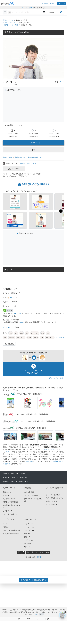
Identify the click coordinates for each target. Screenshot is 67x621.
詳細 (36, 614)
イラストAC (28, 524)
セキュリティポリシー (10, 514)
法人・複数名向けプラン (54, 498)
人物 (11, 20)
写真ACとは (7, 492)
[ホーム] (19, 619)
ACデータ (27, 543)
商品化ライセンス (52, 501)
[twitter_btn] (19, 552)
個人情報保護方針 (9, 499)
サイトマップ (7, 511)
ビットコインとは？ (56, 378)
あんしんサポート (52, 504)
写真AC (5, 20)
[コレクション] (37, 619)
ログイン (9, 452)
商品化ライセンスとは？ (29, 163)
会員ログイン (49, 449)
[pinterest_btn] (28, 552)
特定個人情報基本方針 (10, 502)
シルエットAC (29, 527)
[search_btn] (61, 12)
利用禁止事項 (7, 157)
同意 (41, 614)
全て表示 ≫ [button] (60, 337)
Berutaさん (18, 313)
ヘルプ (5, 524)
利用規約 (6, 527)
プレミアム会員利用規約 (11, 530)
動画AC (27, 537)
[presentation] (61, 403)
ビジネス (13, 22)
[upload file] (44, 12)
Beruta (62, 82)
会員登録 (29, 461)
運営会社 (6, 495)
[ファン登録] (28, 619)
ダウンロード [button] (33, 143)
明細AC (27, 547)
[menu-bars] (5, 12)
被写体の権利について (36, 157)
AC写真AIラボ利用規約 (11, 533)
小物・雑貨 (14, 25)
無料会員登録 (29, 492)
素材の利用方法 (20, 157)
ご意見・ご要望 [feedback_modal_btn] (42, 552)
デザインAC (28, 540)
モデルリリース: (9, 327)
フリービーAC (29, 530)
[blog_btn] (32, 552)
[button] (47, 3)
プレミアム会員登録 (31, 495)
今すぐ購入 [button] (13, 169)
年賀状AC (27, 533)
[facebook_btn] (23, 552)
